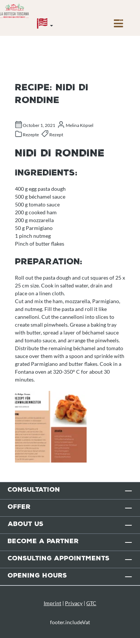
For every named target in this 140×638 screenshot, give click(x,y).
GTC (91, 603)
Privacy (74, 603)
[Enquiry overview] (86, 18)
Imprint (52, 603)
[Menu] (118, 25)
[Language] (45, 25)
